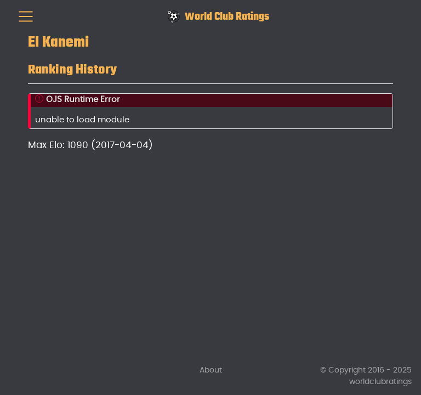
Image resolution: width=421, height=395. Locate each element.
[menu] (25, 16)
